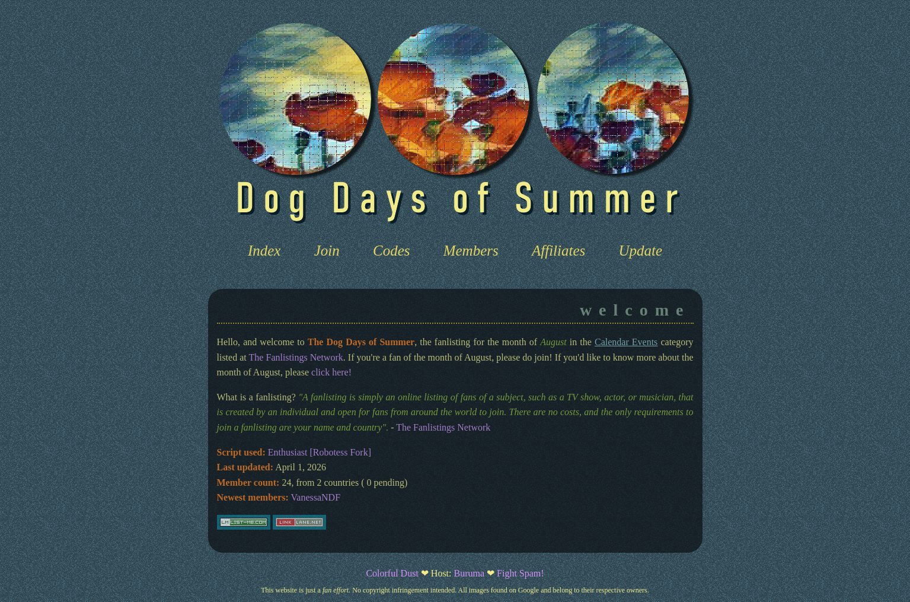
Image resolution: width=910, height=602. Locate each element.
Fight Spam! (520, 573)
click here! (331, 372)
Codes (391, 251)
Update (641, 251)
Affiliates (558, 251)
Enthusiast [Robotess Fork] (319, 452)
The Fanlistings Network (296, 357)
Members (471, 251)
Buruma (469, 573)
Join (327, 251)
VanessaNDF (316, 497)
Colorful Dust (392, 573)
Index (264, 251)
